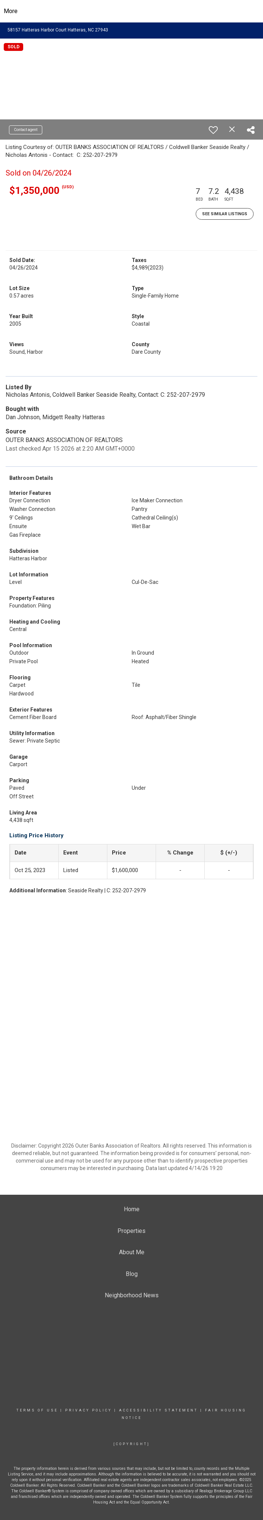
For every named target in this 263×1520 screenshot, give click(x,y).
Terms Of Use (37, 1410)
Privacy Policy (88, 1410)
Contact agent (25, 130)
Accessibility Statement (158, 1410)
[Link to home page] (131, 11)
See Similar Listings (224, 213)
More (11, 11)
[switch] (213, 129)
